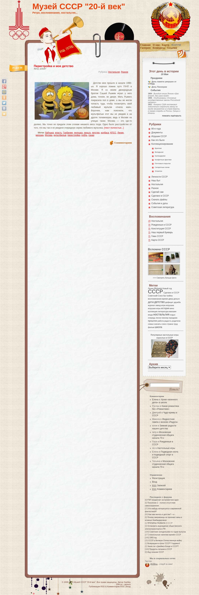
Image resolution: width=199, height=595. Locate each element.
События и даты (159, 203)
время (165, 299)
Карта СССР (157, 240)
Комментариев (162, 489)
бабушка (49, 132)
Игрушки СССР (159, 136)
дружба (177, 302)
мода (150, 315)
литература (163, 311)
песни (158, 318)
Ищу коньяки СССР (155, 552)
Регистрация (158, 478)
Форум (176, 45)
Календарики (160, 156)
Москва (48, 135)
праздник (173, 318)
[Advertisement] (78, 79)
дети (151, 301)
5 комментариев (123, 143)
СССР (155, 291)
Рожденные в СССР (161, 225)
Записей (159, 485)
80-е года (156, 128)
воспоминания (155, 299)
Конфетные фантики (163, 160)
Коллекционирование (162, 144)
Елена (155, 399)
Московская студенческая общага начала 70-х (163, 435)
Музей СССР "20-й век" (78, 6)
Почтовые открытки (163, 163)
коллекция (152, 311)
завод (158, 305)
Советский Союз (155, 296)
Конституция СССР (161, 228)
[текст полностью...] (114, 128)
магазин (40, 135)
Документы (157, 132)
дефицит (169, 302)
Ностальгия (114, 72)
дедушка (78, 132)
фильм (151, 327)
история (165, 308)
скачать (157, 324)
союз (163, 324)
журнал (151, 305)
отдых (172, 315)
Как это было (158, 140)
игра (163, 305)
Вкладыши (159, 152)
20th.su (119, 584)
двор (170, 299)
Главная (145, 45)
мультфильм (60, 135)
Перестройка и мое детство (53, 66)
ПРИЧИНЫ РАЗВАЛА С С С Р (159, 523)
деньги (176, 299)
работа (160, 321)
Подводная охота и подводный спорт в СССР (165, 455)
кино (172, 308)
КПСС (113, 132)
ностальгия (161, 314)
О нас (156, 45)
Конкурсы (159, 47)
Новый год (167, 288)
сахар (91, 135)
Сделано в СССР (160, 196)
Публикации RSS (97, 586)
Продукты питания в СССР (160, 549)
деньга (87, 132)
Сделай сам (157, 192)
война (169, 296)
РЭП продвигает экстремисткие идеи (163, 500)
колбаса (105, 132)
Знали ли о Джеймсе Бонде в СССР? (163, 546)
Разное (124, 72)
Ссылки (172, 47)
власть (58, 132)
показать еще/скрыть (171, 116)
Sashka (127, 582)
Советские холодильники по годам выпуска (167, 532)
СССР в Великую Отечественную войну (165, 541)
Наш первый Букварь (162, 232)
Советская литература (162, 207)
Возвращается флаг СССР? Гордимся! (163, 543)
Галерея (145, 47)
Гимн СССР (157, 236)
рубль (84, 135)
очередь (151, 318)
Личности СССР (159, 176)
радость (167, 321)
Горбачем (68, 132)
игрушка (170, 305)
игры (158, 308)
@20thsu (154, 564)
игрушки (152, 308)
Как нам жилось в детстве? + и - (161, 514)
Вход (154, 482)
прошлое (152, 321)
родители (176, 321)
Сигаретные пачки (162, 167)
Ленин (120, 132)
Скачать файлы (159, 199)
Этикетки (158, 171)
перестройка (73, 135)
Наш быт (155, 180)
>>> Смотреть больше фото (165, 278)
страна (170, 324)
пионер (165, 318)
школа (158, 327)
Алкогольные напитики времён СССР (165, 535)
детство (96, 132)
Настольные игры (166, 448)
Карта (165, 45)
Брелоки (158, 148)
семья (150, 324)
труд (176, 324)
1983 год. (153, 538)
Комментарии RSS (115, 586)
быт (165, 296)
